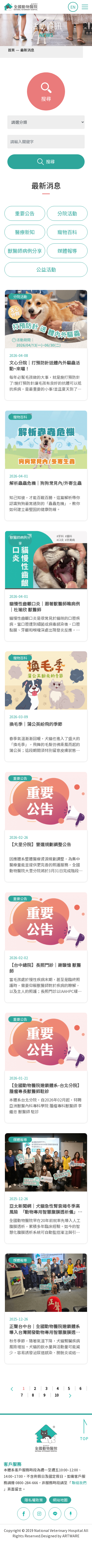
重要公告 (25, 213)
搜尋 (46, 161)
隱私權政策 (34, 1499)
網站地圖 (60, 1499)
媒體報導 (67, 250)
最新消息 (27, 49)
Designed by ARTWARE (60, 1535)
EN (73, 7)
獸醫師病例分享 (25, 250)
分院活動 (67, 213)
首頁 (11, 49)
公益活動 (46, 269)
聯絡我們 (79, 1482)
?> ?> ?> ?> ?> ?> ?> (46, 122)
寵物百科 (67, 232)
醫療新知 (25, 232)
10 (57, 1395)
